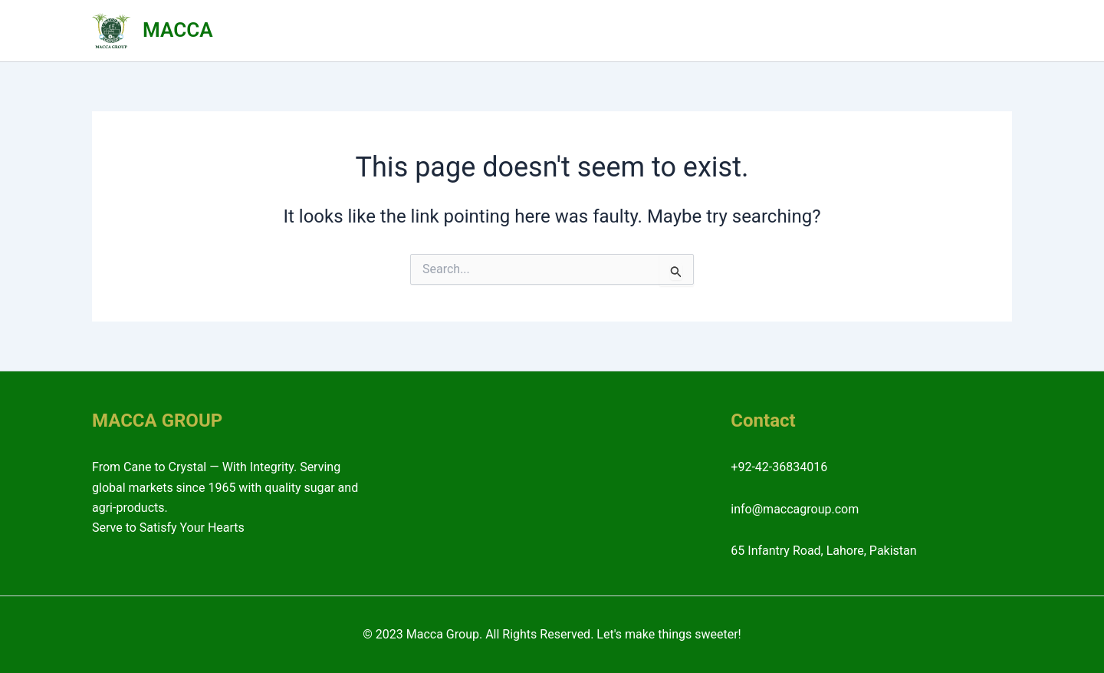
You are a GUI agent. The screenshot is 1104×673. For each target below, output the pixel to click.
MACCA (177, 29)
